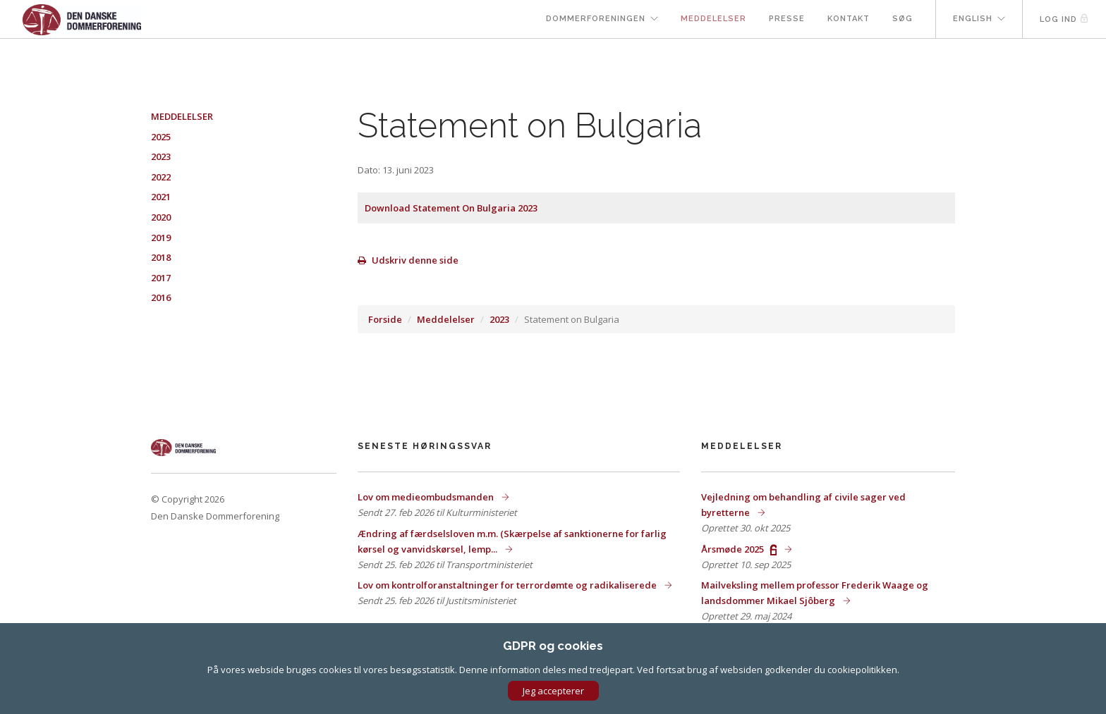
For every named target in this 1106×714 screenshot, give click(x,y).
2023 (499, 319)
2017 (161, 277)
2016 (161, 297)
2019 (161, 237)
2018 (161, 257)
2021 (161, 196)
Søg (902, 18)
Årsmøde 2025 (740, 549)
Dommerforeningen (595, 18)
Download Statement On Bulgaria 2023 (451, 208)
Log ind (1064, 18)
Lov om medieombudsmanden (427, 497)
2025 (161, 136)
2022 (161, 177)
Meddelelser (713, 18)
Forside (385, 319)
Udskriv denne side (408, 260)
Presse (787, 18)
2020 (161, 217)
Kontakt (848, 18)
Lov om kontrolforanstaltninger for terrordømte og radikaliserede (508, 585)
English (972, 18)
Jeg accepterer (553, 690)
